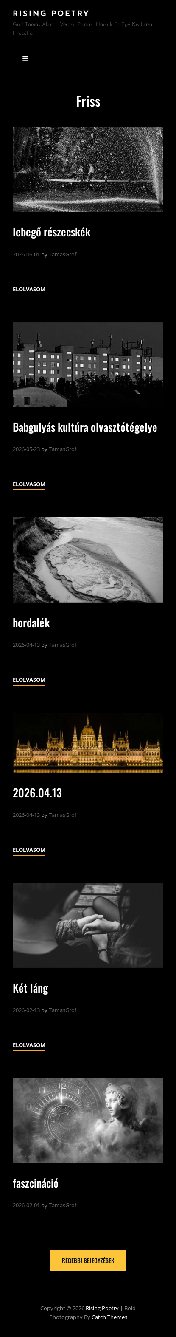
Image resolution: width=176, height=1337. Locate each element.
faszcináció (36, 1183)
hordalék (31, 622)
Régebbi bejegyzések (88, 1260)
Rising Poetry (51, 14)
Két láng (30, 987)
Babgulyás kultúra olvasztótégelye (85, 426)
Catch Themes (109, 1317)
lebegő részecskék (51, 231)
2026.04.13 (37, 792)
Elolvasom (29, 289)
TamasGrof (62, 254)
